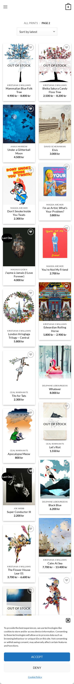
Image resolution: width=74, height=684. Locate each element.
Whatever (55, 389)
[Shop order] (37, 31)
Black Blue (55, 505)
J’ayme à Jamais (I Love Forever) (19, 274)
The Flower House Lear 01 (19, 571)
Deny (37, 667)
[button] (68, 620)
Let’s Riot (55, 447)
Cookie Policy (35, 677)
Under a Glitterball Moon (18, 151)
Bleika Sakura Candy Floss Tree (54, 90)
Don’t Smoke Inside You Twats (19, 213)
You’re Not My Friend (55, 269)
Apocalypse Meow (19, 454)
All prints (31, 23)
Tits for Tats (19, 395)
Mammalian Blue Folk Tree (19, 90)
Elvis (55, 150)
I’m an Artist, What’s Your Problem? (55, 209)
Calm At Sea (55, 563)
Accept (37, 657)
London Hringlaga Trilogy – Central (19, 336)
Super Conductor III (19, 511)
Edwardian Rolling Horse (55, 329)
